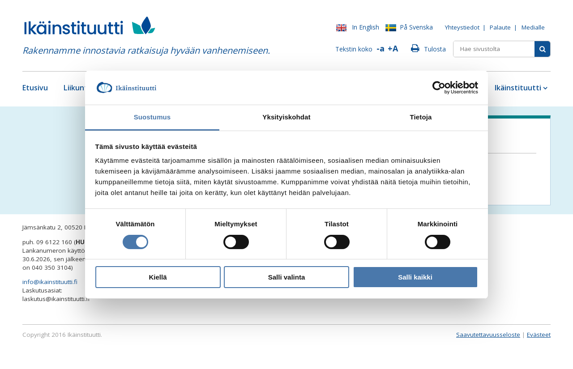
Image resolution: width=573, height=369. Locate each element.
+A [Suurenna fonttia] (393, 48)
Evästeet (539, 335)
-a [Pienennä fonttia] (380, 48)
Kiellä (158, 277)
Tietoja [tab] (421, 117)
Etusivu (35, 88)
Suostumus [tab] (152, 117)
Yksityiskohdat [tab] (286, 117)
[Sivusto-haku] (542, 49)
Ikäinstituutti (518, 88)
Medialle (533, 27)
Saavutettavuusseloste (488, 335)
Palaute (500, 27)
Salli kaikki (415, 277)
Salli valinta (286, 277)
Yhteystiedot (462, 27)
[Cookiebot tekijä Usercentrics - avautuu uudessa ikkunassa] (439, 87)
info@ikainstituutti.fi (49, 282)
